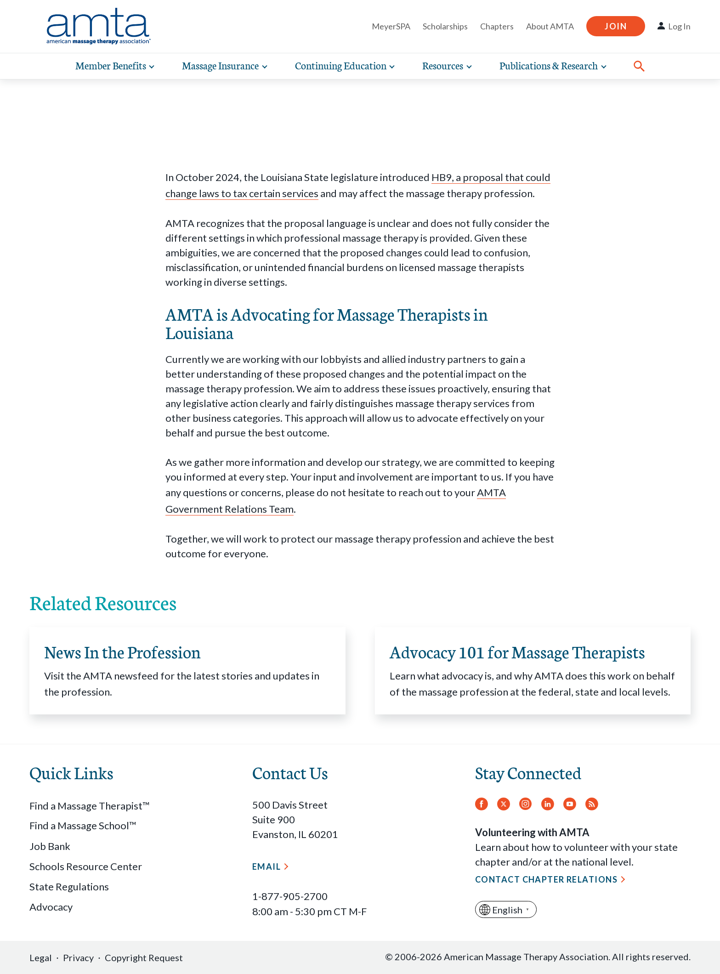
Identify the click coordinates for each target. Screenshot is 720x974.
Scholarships (445, 26)
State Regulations (69, 886)
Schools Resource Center (85, 866)
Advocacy (51, 906)
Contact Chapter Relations (546, 879)
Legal (40, 957)
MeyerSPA (391, 26)
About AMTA (550, 26)
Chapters (497, 26)
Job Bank (49, 846)
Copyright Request (144, 957)
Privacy (78, 957)
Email (266, 866)
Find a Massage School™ (82, 825)
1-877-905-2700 (290, 896)
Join (616, 26)
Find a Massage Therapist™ (89, 805)
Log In (679, 26)
